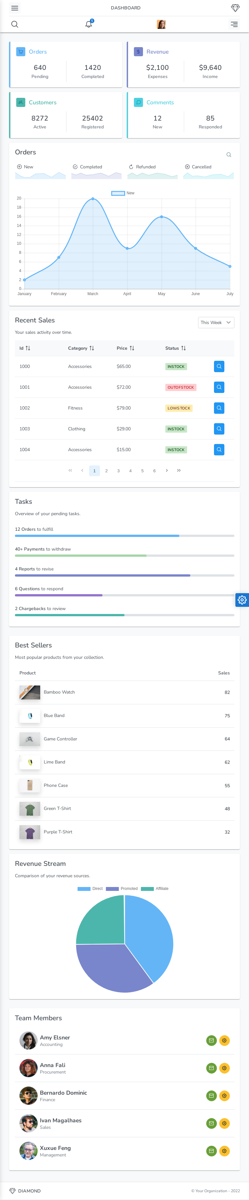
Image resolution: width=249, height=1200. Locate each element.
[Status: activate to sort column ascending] (185, 348)
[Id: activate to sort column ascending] (39, 348)
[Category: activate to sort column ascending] (88, 348)
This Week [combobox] (211, 323)
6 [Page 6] (154, 470)
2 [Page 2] (106, 470)
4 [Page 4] (130, 470)
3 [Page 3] (118, 470)
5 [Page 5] (142, 470)
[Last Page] (178, 470)
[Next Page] (166, 470)
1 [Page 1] (94, 470)
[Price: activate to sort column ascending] (136, 348)
